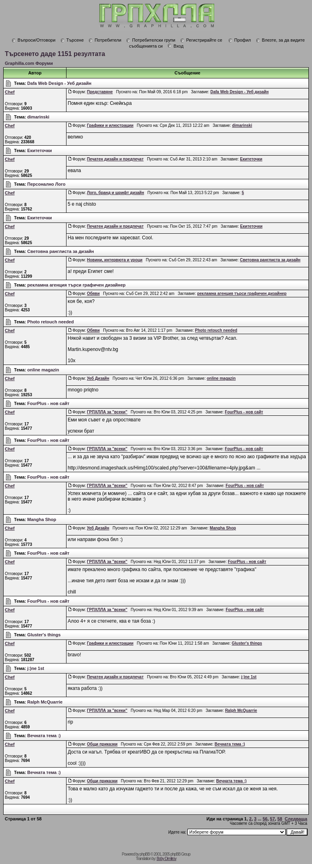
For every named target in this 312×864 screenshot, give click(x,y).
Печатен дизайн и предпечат (115, 159)
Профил (239, 40)
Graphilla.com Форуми (29, 63)
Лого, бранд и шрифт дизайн (115, 192)
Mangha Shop (41, 519)
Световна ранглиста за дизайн (60, 251)
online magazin (43, 369)
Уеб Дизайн (98, 378)
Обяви (93, 293)
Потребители (105, 40)
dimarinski (38, 116)
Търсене (72, 40)
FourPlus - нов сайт (48, 403)
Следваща (296, 818)
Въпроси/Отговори (34, 40)
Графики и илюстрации (110, 125)
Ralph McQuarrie (44, 702)
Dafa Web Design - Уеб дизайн (59, 83)
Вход (175, 46)
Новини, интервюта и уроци (115, 260)
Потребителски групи (150, 40)
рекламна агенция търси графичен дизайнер (76, 285)
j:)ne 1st (35, 668)
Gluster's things (43, 634)
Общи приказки (102, 744)
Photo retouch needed (50, 321)
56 (265, 818)
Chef (9, 92)
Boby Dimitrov (166, 858)
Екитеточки (39, 150)
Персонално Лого (46, 184)
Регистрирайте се (201, 40)
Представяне (100, 92)
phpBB (145, 854)
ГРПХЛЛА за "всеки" (107, 412)
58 (279, 818)
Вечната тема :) (43, 735)
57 (272, 818)
